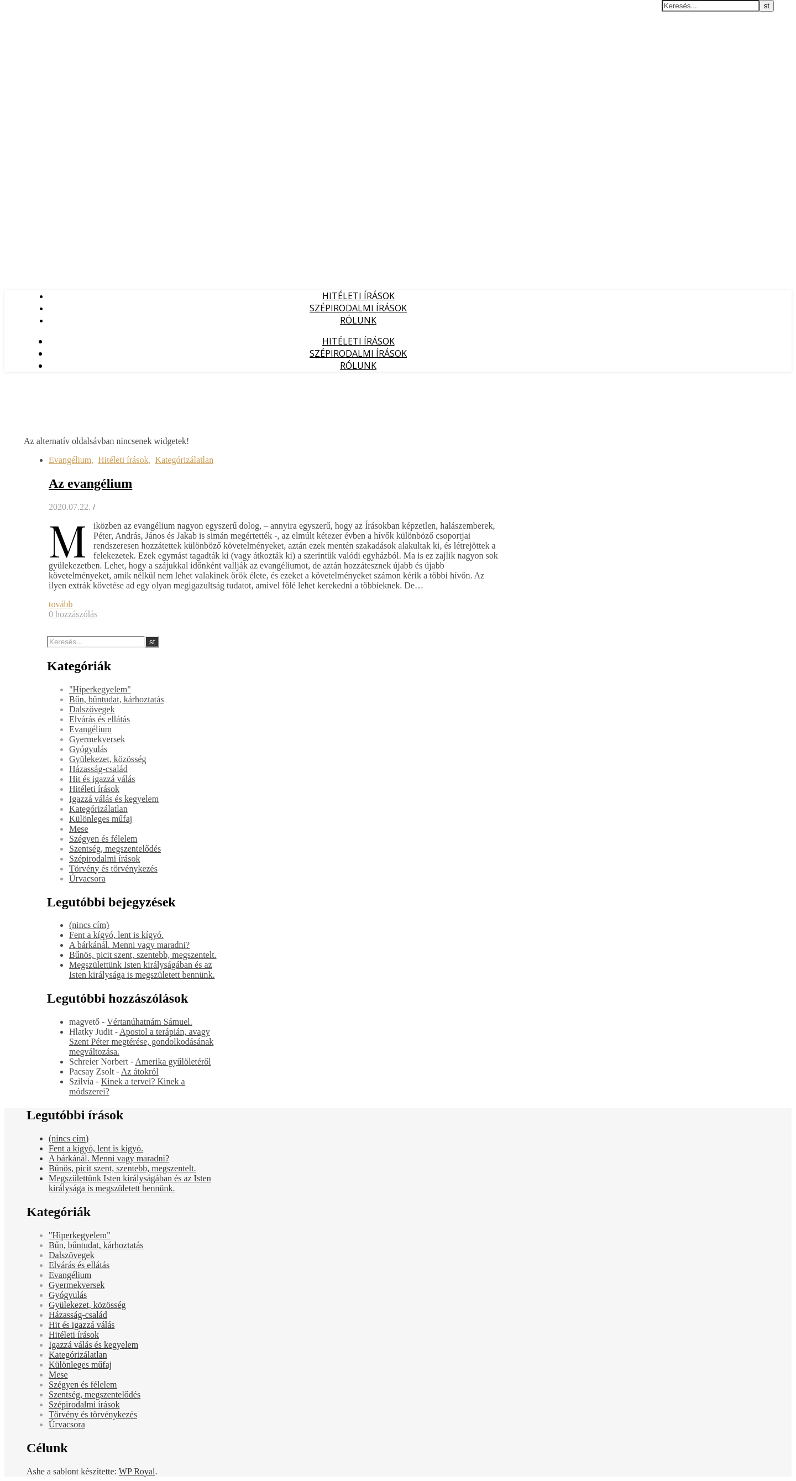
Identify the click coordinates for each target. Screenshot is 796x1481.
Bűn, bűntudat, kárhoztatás (116, 699)
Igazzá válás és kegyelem (114, 799)
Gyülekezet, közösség (107, 759)
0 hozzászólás (73, 614)
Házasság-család (98, 769)
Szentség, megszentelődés (115, 848)
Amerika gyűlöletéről (173, 1061)
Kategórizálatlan (184, 460)
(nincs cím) (89, 925)
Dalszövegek (92, 709)
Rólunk (358, 320)
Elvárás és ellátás (99, 719)
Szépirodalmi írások (358, 308)
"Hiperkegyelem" (100, 689)
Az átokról (140, 1071)
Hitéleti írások (358, 296)
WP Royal (137, 1471)
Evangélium (70, 460)
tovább (61, 604)
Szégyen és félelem (103, 838)
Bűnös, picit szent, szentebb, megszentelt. (143, 954)
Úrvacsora (87, 878)
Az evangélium (90, 483)
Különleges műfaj (100, 818)
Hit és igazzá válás (102, 779)
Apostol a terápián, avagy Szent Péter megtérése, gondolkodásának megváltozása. (141, 1041)
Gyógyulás (88, 749)
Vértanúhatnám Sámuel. (149, 1021)
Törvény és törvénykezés (113, 868)
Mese (78, 828)
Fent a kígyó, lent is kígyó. (116, 935)
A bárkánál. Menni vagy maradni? (129, 945)
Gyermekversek (97, 739)
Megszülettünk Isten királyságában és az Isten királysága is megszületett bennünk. (141, 969)
